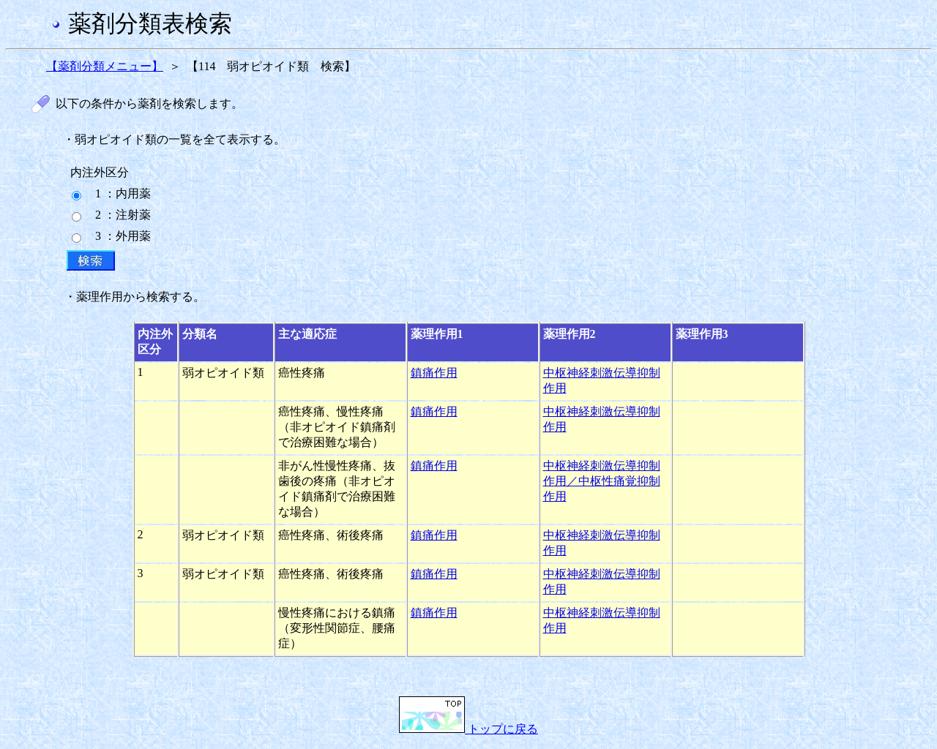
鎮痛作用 (434, 372)
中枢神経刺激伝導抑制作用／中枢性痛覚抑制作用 (601, 481)
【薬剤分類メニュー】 (104, 66)
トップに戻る (468, 729)
